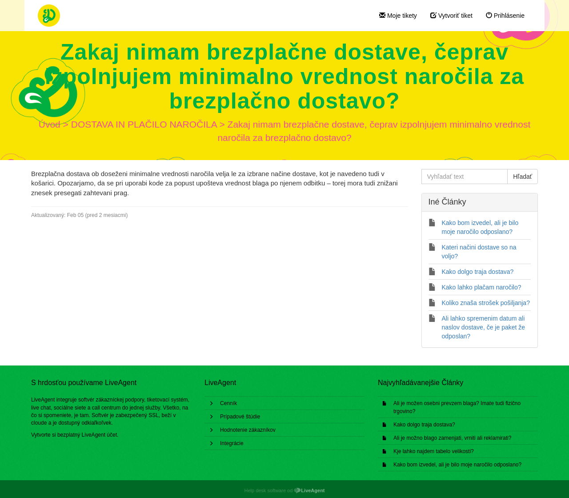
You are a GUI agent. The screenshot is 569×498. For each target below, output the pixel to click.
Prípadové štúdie (240, 417)
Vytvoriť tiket (451, 15)
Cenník (228, 403)
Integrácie (232, 443)
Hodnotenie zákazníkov (248, 430)
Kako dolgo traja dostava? (424, 425)
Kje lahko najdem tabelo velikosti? (433, 451)
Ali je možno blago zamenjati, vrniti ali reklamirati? (452, 438)
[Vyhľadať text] (464, 176)
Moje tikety (398, 15)
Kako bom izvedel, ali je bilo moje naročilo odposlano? (457, 465)
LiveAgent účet (99, 435)
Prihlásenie (505, 15)
